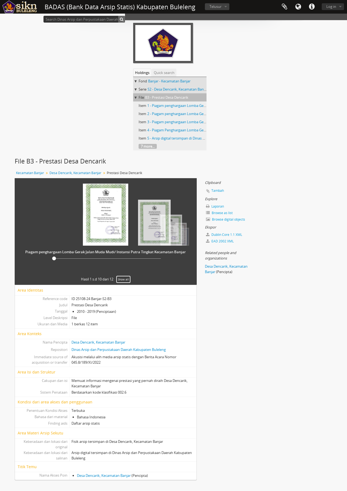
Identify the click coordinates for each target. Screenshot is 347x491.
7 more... (148, 146)
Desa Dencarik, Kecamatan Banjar (75, 173)
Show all (123, 279)
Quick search (164, 72)
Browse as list (219, 213)
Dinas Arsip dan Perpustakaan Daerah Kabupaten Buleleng (118, 349)
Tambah (217, 190)
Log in (331, 6)
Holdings (142, 72)
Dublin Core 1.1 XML (224, 234)
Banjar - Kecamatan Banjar (169, 81)
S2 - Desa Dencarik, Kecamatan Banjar (178, 89)
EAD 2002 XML (220, 241)
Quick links (311, 7)
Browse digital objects (225, 219)
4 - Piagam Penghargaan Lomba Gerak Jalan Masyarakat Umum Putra (203, 130)
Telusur (215, 6)
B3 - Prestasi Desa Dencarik (166, 97)
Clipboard (284, 7)
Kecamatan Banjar (30, 173)
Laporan (215, 206)
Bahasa (298, 7)
